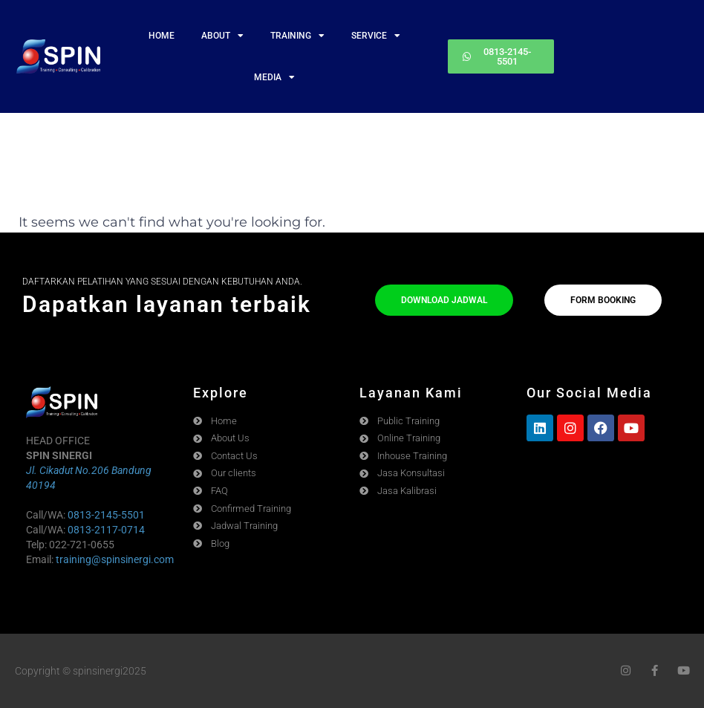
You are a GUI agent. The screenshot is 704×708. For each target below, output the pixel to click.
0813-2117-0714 (106, 530)
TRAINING (297, 36)
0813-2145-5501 (106, 515)
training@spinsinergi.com (115, 559)
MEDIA (274, 77)
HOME (162, 35)
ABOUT (222, 36)
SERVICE (375, 36)
